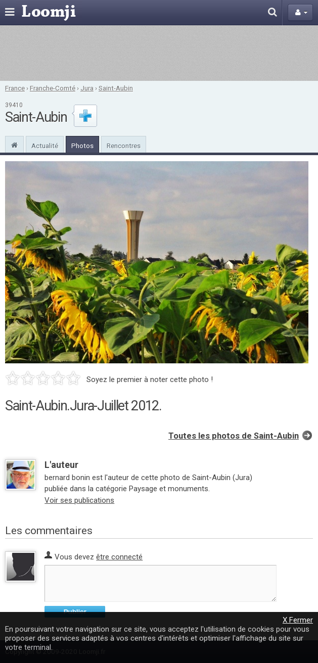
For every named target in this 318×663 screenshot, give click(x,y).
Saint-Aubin (116, 88)
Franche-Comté (52, 88)
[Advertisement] (159, 53)
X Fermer (298, 620)
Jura (87, 88)
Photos (82, 145)
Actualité (44, 145)
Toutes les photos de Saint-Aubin (233, 436)
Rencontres (124, 145)
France (15, 88)
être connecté (119, 556)
